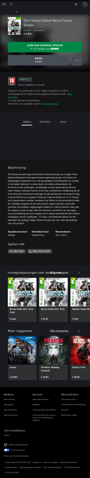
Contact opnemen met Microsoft (17, 462)
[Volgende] (79, 272)
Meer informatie (50, 103)
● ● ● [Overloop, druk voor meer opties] (77, 60)
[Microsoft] (44, 2)
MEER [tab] (63, 121)
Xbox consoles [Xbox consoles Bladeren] (9, 399)
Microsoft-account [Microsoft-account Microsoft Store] (68, 399)
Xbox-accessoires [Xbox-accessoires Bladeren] (10, 415)
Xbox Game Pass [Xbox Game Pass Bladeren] (10, 410)
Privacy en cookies (50, 462)
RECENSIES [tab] (45, 121)
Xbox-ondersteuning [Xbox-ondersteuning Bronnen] (40, 399)
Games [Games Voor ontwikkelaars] (6, 435)
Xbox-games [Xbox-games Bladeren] (9, 404)
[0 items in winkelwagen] (77, 4)
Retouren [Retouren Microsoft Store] (65, 410)
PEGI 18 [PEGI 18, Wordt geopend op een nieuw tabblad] (25, 79)
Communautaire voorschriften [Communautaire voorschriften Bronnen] (44, 410)
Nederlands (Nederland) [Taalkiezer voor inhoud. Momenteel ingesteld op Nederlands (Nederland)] (18, 444)
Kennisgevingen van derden (30, 467)
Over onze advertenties (52, 467)
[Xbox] (8, 11)
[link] (22, 300)
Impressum (37, 462)
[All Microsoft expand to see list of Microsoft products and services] (4, 4)
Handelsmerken (11, 467)
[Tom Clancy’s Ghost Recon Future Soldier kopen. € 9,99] (38, 60)
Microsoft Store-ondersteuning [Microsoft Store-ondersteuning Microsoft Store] (73, 404)
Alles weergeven (59, 272)
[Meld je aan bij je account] (85, 4)
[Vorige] (72, 272)
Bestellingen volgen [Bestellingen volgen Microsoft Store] (69, 415)
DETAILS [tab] (27, 121)
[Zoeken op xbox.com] (11, 4)
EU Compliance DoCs (72, 467)
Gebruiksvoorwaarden (68, 462)
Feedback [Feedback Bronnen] (36, 404)
